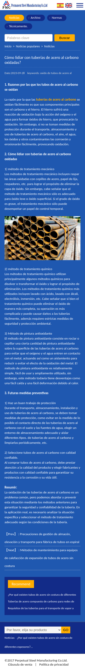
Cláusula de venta (19, 664)
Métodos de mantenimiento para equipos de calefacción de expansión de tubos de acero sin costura (41, 558)
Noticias (14, 18)
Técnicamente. (18, 26)
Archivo (36, 18)
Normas (57, 18)
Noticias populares (28, 46)
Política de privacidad (53, 664)
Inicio (8, 46)
